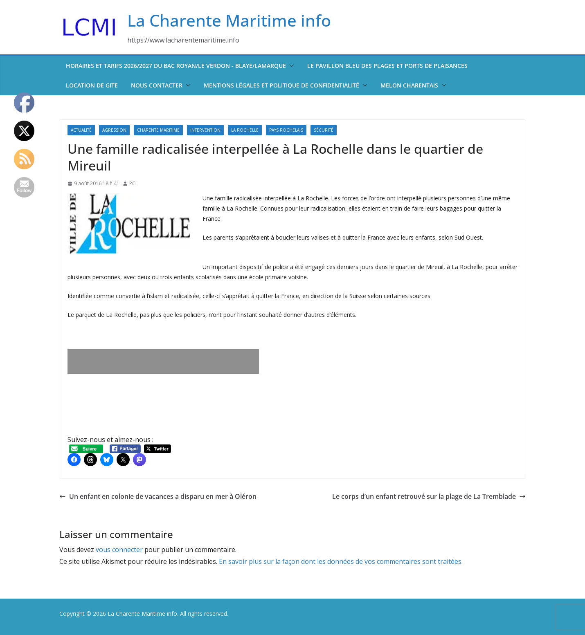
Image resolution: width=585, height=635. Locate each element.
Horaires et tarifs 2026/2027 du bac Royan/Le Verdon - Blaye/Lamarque (176, 66)
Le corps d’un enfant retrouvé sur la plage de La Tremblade (429, 496)
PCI (133, 183)
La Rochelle (245, 130)
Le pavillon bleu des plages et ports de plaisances (387, 66)
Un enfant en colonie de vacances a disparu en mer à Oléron (157, 496)
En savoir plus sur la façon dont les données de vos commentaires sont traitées (340, 561)
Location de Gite (92, 85)
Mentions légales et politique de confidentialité (281, 85)
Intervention (205, 130)
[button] (290, 66)
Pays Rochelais (286, 130)
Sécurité (323, 130)
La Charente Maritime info (229, 20)
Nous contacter (156, 85)
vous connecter (119, 549)
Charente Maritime (158, 130)
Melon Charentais (409, 85)
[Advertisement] (163, 361)
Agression (114, 130)
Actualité (81, 130)
